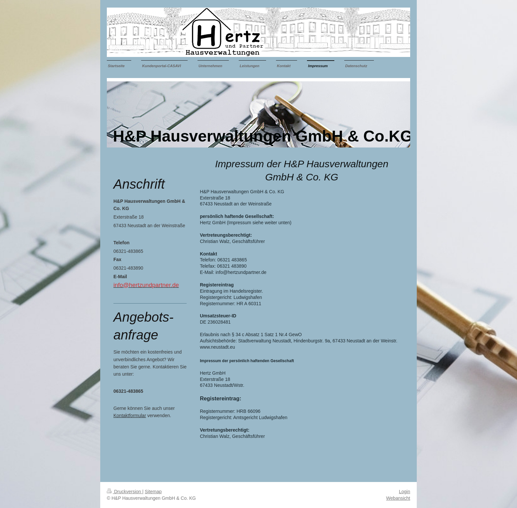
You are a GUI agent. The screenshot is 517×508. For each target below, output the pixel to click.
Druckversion (124, 491)
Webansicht (398, 498)
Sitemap (153, 491)
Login (404, 491)
